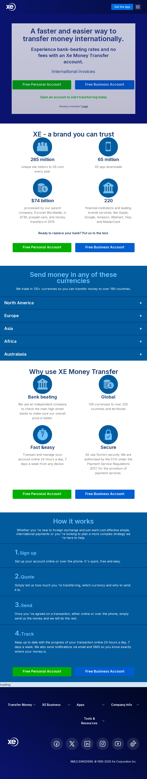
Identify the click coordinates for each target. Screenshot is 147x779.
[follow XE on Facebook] (57, 744)
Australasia (15, 354)
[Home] (11, 7)
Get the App (122, 6)
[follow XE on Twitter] (72, 744)
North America (19, 302)
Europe (11, 315)
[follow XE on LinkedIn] (87, 744)
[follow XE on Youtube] (118, 744)
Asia (8, 328)
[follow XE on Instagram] (102, 744)
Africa (10, 341)
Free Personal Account (42, 84)
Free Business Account (104, 84)
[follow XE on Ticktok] (133, 744)
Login (85, 106)
